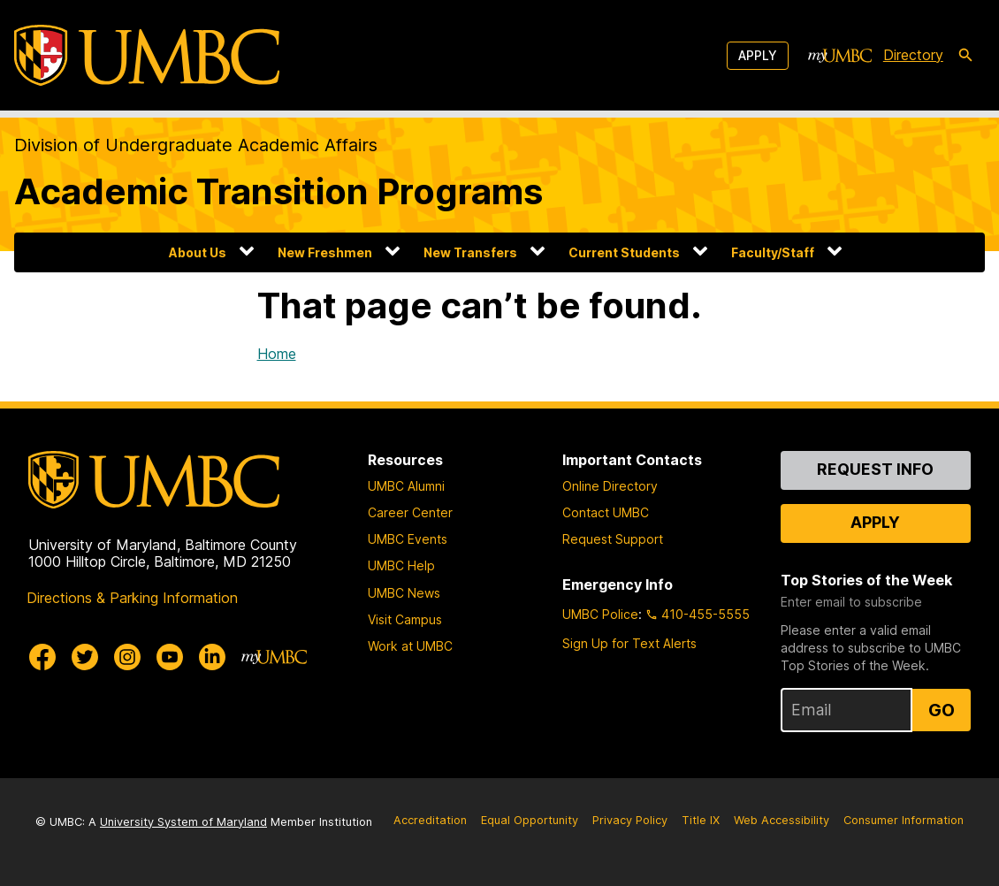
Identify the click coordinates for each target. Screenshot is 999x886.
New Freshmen (325, 252)
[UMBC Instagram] (127, 657)
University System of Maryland (183, 822)
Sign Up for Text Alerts (629, 643)
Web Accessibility (781, 820)
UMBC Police (600, 614)
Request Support (612, 538)
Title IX (701, 820)
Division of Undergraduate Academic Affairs (195, 145)
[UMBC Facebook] (42, 657)
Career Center (410, 512)
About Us (197, 252)
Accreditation (430, 820)
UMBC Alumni (406, 485)
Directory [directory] (913, 55)
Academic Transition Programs (278, 191)
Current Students (624, 252)
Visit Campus (405, 619)
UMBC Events (407, 538)
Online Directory (610, 485)
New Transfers (470, 252)
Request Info (875, 469)
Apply (757, 55)
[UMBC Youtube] (169, 657)
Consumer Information (903, 820)
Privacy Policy (629, 820)
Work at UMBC (410, 645)
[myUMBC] (840, 55)
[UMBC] (147, 55)
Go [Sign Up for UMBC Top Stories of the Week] (941, 710)
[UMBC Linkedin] (212, 657)
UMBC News (404, 592)
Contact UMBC (605, 512)
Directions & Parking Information (132, 598)
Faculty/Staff (772, 252)
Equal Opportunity (529, 820)
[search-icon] (965, 55)
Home (276, 354)
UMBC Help (401, 565)
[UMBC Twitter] (84, 657)
